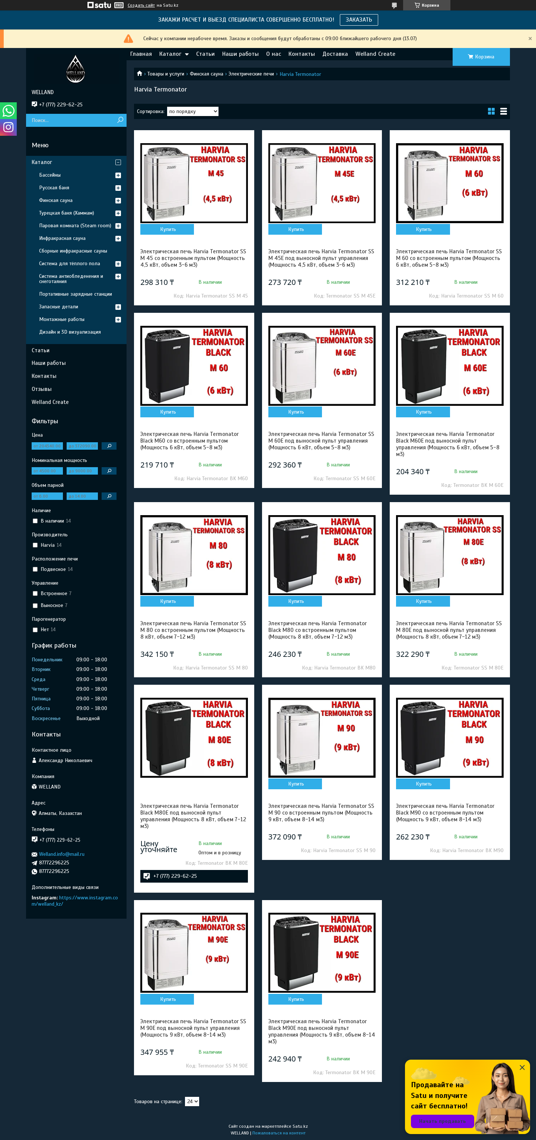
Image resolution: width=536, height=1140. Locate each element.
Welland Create (375, 54)
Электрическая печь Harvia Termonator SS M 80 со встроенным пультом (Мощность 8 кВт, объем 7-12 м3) (193, 630)
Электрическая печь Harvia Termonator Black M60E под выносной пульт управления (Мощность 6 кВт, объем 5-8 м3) (448, 444)
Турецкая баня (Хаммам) (66, 213)
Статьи (205, 54)
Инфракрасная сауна (62, 238)
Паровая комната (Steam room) (75, 225)
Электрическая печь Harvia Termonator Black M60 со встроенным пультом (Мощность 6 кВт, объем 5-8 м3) (189, 441)
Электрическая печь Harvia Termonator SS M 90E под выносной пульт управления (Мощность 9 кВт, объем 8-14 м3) (193, 1028)
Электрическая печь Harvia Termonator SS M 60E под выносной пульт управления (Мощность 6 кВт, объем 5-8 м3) (321, 441)
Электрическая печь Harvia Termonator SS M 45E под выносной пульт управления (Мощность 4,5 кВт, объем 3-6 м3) (321, 258)
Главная (141, 54)
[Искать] (120, 120)
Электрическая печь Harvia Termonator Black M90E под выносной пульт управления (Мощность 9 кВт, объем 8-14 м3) (321, 1031)
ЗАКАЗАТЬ (359, 19)
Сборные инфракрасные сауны (73, 251)
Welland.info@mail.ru (61, 854)
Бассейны (50, 175)
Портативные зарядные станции (75, 294)
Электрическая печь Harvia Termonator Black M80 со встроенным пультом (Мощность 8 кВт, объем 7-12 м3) (317, 630)
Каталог (170, 54)
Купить (168, 229)
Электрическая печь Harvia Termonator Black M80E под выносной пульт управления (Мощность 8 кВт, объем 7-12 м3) (193, 816)
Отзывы (42, 389)
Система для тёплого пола (69, 263)
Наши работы (240, 54)
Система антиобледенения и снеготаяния (71, 279)
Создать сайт (141, 5)
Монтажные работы (61, 319)
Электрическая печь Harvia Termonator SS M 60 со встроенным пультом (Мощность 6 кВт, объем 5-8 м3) (449, 258)
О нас (273, 54)
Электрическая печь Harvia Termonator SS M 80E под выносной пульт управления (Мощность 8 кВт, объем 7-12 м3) (449, 630)
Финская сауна (206, 74)
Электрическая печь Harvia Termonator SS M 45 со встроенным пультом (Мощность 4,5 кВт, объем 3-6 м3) (193, 258)
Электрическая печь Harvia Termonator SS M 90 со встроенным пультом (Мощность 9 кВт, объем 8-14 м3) (321, 813)
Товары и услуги (165, 74)
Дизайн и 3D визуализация (70, 332)
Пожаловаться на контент (279, 1133)
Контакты (301, 54)
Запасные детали (58, 307)
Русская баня (54, 187)
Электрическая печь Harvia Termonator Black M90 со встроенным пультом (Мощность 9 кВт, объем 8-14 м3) (445, 813)
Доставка (335, 54)
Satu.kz (300, 1126)
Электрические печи (251, 74)
